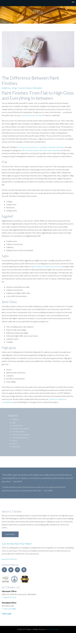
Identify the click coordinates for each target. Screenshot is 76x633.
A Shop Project (53, 629)
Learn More (10, 534)
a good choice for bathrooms (42, 266)
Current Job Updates (20, 428)
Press (14, 443)
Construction (17, 425)
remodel (38, 115)
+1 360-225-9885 (9, 609)
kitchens (58, 266)
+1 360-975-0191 (9, 597)
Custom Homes (25, 88)
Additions (6, 88)
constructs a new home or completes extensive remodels (41, 147)
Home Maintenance (20, 437)
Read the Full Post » (10, 559)
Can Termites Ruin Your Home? (17, 543)
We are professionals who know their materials (40, 150)
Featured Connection (20, 434)
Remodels (37, 88)
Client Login (6, 613)
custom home (26, 115)
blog (14, 88)
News (14, 440)
